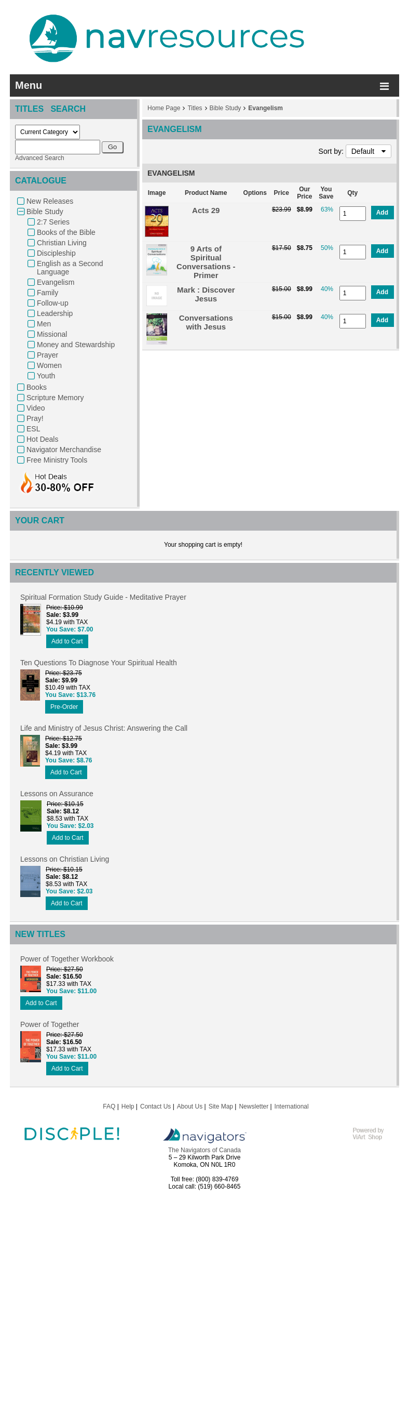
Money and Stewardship (76, 344)
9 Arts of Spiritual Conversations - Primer (205, 262)
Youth (46, 376)
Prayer (47, 355)
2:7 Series (53, 222)
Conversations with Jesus (206, 322)
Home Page (163, 108)
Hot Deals (42, 439)
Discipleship (56, 253)
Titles (194, 108)
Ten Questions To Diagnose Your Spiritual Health (98, 662)
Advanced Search (39, 158)
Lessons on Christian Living (64, 859)
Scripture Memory (55, 397)
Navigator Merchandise (63, 449)
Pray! (35, 418)
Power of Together (49, 1024)
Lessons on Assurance (56, 793)
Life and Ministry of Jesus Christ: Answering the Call (103, 728)
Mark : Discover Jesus (206, 294)
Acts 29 (206, 210)
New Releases (49, 201)
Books (36, 387)
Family (47, 292)
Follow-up (53, 303)
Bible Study (44, 211)
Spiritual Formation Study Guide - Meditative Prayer (103, 597)
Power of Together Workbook (67, 959)
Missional (52, 334)
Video (35, 408)
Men (44, 324)
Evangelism (55, 282)
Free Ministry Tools (56, 460)
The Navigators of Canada (204, 1150)
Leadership (55, 313)
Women (49, 365)
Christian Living (62, 243)
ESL (33, 429)
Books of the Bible (66, 232)
